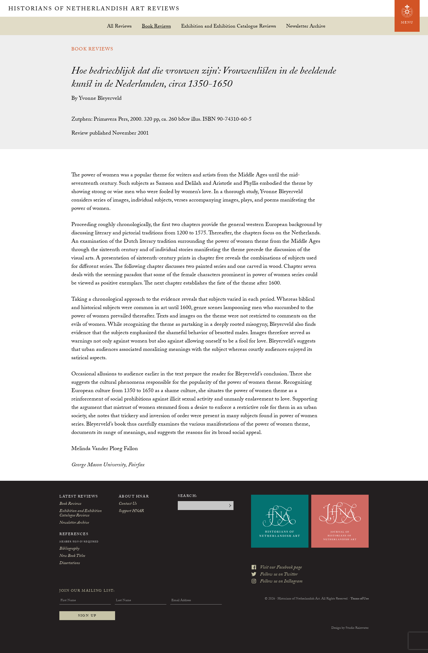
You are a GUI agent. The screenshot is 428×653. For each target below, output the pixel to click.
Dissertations (69, 563)
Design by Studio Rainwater (350, 628)
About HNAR (134, 497)
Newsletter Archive (305, 26)
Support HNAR (131, 511)
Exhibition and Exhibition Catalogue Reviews (228, 26)
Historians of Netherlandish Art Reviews (94, 9)
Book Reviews (156, 26)
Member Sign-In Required (78, 542)
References (74, 534)
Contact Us (128, 504)
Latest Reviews (78, 497)
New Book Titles (72, 556)
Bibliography (69, 549)
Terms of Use (360, 599)
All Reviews (119, 26)
